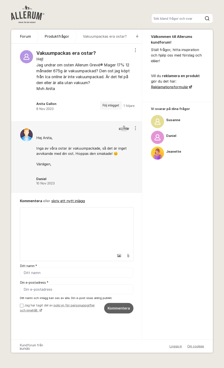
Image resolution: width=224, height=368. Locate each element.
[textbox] (76, 229)
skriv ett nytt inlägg (68, 201)
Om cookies (195, 346)
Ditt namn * (28, 266)
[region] (76, 82)
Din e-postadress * (34, 283)
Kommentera (119, 308)
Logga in (176, 346)
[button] (119, 255)
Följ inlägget (111, 105)
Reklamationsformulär (169, 87)
